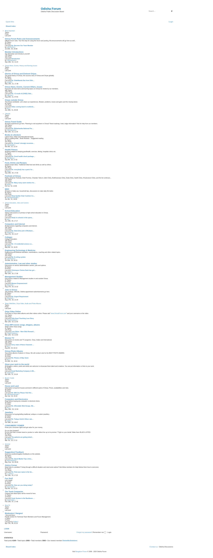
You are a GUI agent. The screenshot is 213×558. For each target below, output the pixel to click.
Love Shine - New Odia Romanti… (23, 331)
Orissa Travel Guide (13, 122)
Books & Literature (13, 135)
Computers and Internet (15, 224)
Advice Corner (11, 465)
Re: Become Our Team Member (22, 45)
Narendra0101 (11, 460)
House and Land (12, 386)
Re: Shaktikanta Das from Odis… (22, 80)
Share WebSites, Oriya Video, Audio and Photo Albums (23, 303)
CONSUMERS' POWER (14, 426)
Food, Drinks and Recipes (16, 163)
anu (8, 219)
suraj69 (9, 82)
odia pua (9, 95)
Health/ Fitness (11, 150)
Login (6, 529)
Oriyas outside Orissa (14, 100)
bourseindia (10, 487)
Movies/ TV (9, 338)
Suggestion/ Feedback (14, 452)
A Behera (10, 439)
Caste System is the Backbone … (23, 498)
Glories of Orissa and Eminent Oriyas (20, 74)
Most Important (10, 31)
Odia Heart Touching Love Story (22, 318)
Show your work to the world (17, 364)
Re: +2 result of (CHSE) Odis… (22, 93)
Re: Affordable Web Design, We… (23, 406)
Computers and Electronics (16, 399)
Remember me (99, 532)
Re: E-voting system (18, 257)
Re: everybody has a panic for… (22, 169)
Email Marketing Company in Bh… (23, 371)
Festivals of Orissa (13, 176)
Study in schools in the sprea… (22, 217)
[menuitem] (170, 22)
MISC (7, 189)
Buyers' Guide (9, 378)
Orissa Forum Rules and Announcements (22, 39)
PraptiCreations (12, 320)
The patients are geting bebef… (22, 437)
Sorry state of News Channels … (22, 345)
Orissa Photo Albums (14, 351)
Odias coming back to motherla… (23, 107)
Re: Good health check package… (23, 156)
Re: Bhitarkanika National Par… (22, 128)
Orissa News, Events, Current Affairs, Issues (23, 87)
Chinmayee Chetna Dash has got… (23, 270)
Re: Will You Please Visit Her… (22, 393)
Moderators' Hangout (14, 513)
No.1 (8, 108)
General (7, 444)
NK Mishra (10, 158)
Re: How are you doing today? (22, 485)
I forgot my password (84, 532)
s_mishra (10, 473)
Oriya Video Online (13, 312)
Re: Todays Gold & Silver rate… (22, 419)
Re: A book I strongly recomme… (22, 143)
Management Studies (14, 277)
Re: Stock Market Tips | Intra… (22, 459)
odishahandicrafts (12, 394)
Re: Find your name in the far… (22, 472)
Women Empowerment (19, 283)
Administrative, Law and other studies (21, 264)
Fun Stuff (9, 478)
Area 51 (7, 505)
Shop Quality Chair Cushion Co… (23, 196)
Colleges (8, 237)
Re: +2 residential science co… (22, 244)
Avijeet (15, 522)
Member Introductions (14, 52)
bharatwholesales (12, 197)
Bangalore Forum (81, 551)
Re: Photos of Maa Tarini (20, 358)
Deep (8, 171)
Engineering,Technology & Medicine (20, 250)
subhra (9, 272)
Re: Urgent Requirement (19, 296)
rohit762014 (11, 47)
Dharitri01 (10, 232)
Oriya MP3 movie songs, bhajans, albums (22, 325)
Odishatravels (11, 60)
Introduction (15, 59)
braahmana (10, 500)
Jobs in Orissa (11, 290)
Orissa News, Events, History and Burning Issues (21, 66)
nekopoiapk (10, 145)
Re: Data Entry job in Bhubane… (22, 231)
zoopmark (10, 373)
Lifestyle (7, 114)
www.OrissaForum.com (58, 313)
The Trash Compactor (14, 492)
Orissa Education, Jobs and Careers (17, 203)
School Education (12, 211)
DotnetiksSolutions (70, 540)
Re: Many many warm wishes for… (23, 183)
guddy (9, 184)
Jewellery (9, 412)
